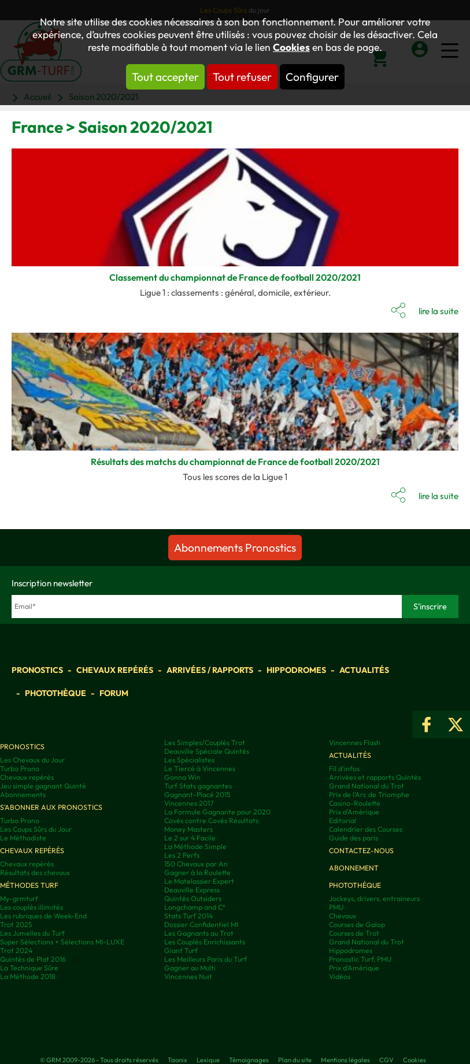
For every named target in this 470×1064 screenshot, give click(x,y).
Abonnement (354, 868)
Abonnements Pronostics (235, 548)
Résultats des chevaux (35, 872)
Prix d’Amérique (354, 967)
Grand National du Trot (366, 786)
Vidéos (339, 976)
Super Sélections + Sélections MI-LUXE (62, 941)
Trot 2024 (16, 950)
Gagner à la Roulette (197, 872)
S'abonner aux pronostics (51, 807)
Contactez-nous (361, 850)
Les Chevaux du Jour (32, 760)
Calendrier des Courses (365, 829)
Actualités (364, 670)
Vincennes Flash (354, 742)
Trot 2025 (16, 924)
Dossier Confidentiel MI (201, 924)
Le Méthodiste (23, 838)
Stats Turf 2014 (188, 916)
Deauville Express (192, 890)
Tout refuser (242, 77)
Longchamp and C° (194, 907)
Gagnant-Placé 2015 (197, 794)
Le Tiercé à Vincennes (199, 768)
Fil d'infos (344, 768)
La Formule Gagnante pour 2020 (217, 812)
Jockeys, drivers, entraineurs (374, 898)
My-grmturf (19, 898)
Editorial (342, 820)
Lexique (208, 1060)
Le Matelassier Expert (199, 881)
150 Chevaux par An (196, 864)
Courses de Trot (354, 933)
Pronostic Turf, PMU (360, 959)
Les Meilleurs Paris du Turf (205, 959)
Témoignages (249, 1060)
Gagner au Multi (190, 967)
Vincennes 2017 (188, 803)
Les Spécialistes (189, 760)
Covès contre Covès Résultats (211, 820)
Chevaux (342, 916)
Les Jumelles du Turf (32, 933)
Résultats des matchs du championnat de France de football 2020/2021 (235, 461)
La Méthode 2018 (27, 976)
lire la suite (438, 311)
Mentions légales (345, 1060)
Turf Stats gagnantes (198, 786)
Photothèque (55, 693)
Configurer (312, 77)
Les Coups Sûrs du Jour (36, 829)
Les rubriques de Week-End (43, 916)
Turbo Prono (19, 768)
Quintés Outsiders (192, 898)
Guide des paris (353, 838)
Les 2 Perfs (181, 855)
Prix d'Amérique (354, 812)
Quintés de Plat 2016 (33, 959)
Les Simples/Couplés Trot (204, 742)
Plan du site (295, 1060)
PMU (336, 907)
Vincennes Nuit (188, 976)
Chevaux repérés (114, 670)
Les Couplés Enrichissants (204, 941)
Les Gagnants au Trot (199, 933)
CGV (386, 1060)
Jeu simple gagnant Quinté (43, 786)
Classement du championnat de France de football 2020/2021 (235, 277)
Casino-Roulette (354, 803)
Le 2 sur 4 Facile (190, 838)
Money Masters (188, 829)
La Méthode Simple (195, 846)
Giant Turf (181, 950)
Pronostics (37, 670)
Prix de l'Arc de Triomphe (369, 794)
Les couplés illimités (31, 907)
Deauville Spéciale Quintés (206, 751)
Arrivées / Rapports (209, 670)
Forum (113, 693)
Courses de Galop (357, 924)
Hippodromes (296, 670)
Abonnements (23, 794)
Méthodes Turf (29, 885)
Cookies (291, 47)
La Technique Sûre (29, 967)
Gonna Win (182, 777)
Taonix (177, 1060)
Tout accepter (165, 77)
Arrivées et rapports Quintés (375, 777)
